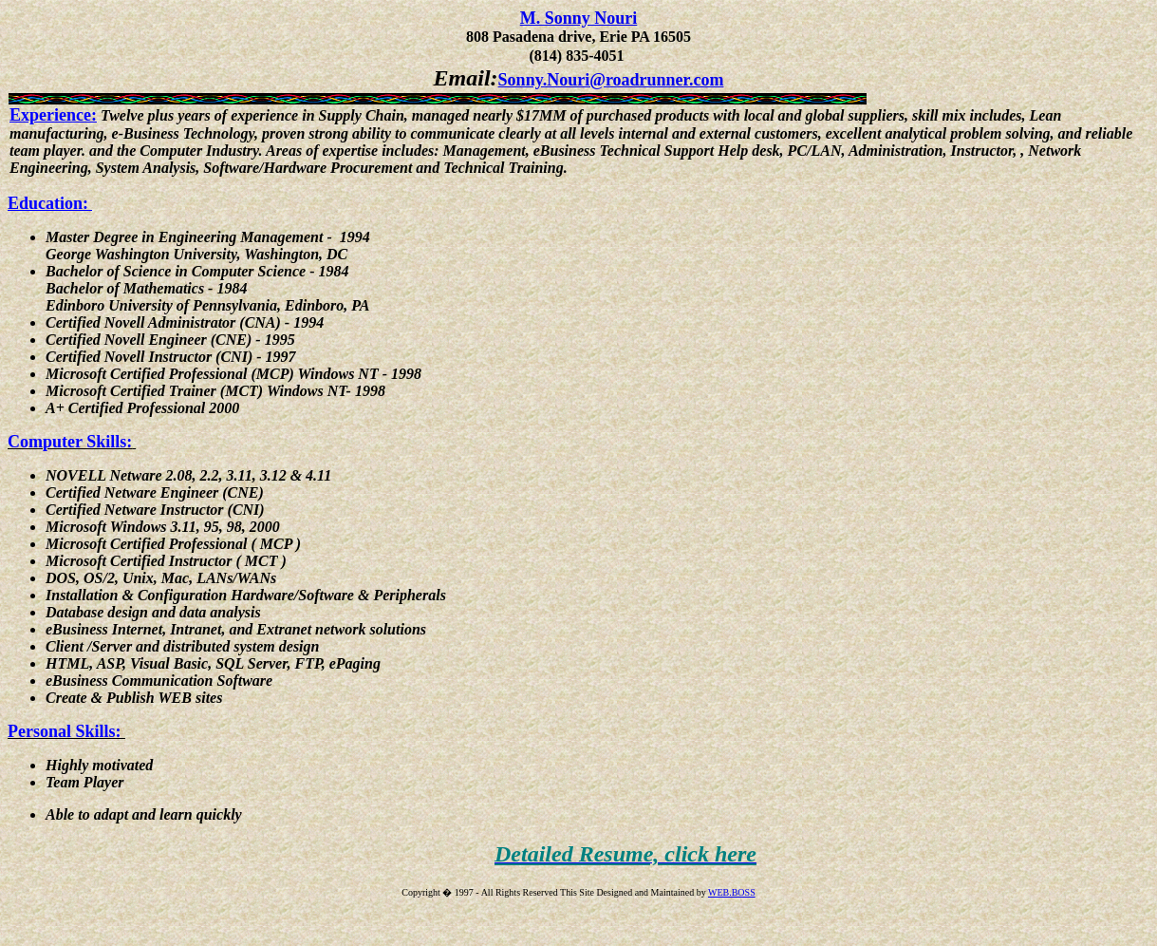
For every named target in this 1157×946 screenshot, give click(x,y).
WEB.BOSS (732, 892)
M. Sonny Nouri (579, 18)
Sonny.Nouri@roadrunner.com (611, 79)
